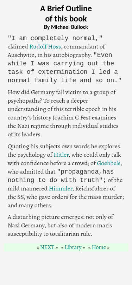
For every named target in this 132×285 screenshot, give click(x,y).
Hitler (61, 154)
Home (99, 247)
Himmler (60, 188)
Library (73, 247)
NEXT (47, 247)
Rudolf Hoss (45, 46)
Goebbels (108, 163)
